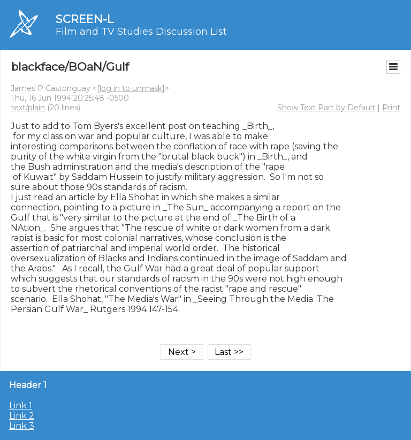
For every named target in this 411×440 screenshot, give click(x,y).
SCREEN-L (84, 19)
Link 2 (21, 416)
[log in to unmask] (131, 88)
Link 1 (20, 405)
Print (391, 107)
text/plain (28, 107)
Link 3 (21, 426)
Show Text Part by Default (326, 107)
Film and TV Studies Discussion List (141, 31)
